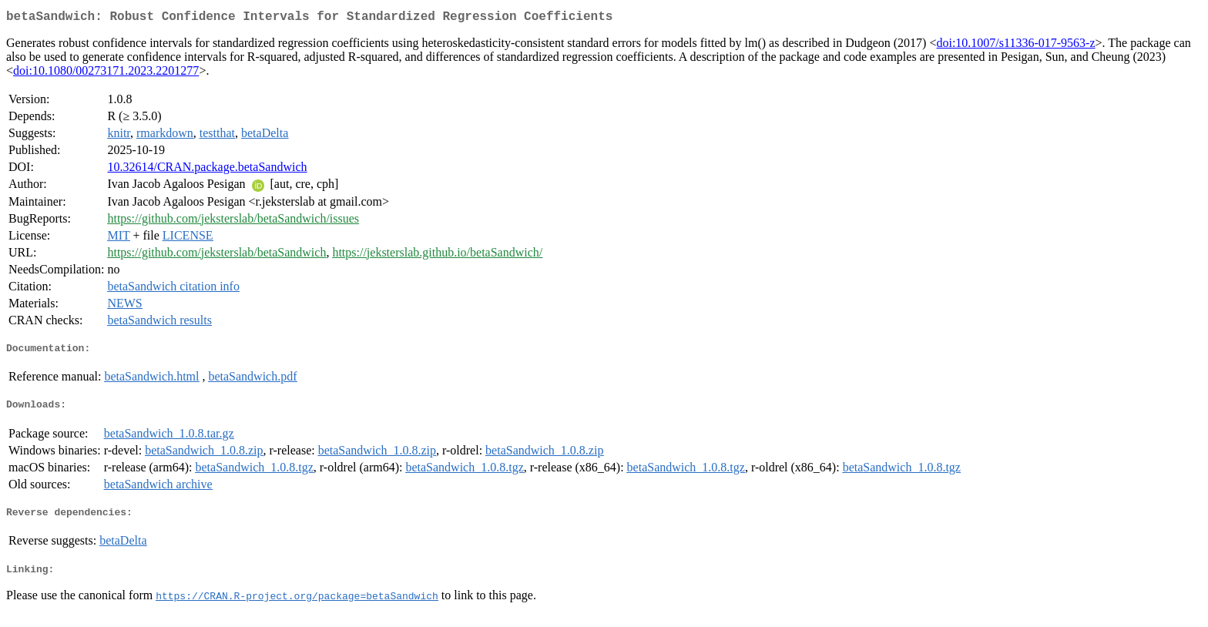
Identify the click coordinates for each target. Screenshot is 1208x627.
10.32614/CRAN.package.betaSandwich (207, 169)
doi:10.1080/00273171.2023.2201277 (106, 73)
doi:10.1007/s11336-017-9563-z (1015, 45)
